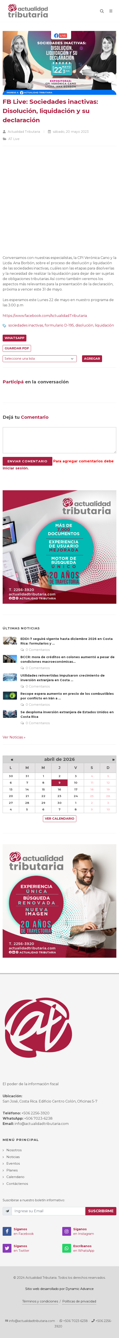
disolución (84, 325)
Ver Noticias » (14, 737)
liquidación (104, 325)
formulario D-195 (59, 325)
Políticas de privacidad (79, 1301)
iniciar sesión (15, 468)
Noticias (13, 1157)
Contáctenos (17, 1184)
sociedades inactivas (25, 325)
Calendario (15, 1177)
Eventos (13, 1163)
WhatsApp (14, 338)
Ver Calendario (59, 819)
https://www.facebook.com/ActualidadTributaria (45, 316)
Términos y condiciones (40, 1301)
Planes (12, 1170)
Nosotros (14, 1150)
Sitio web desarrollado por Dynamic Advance (59, 1289)
